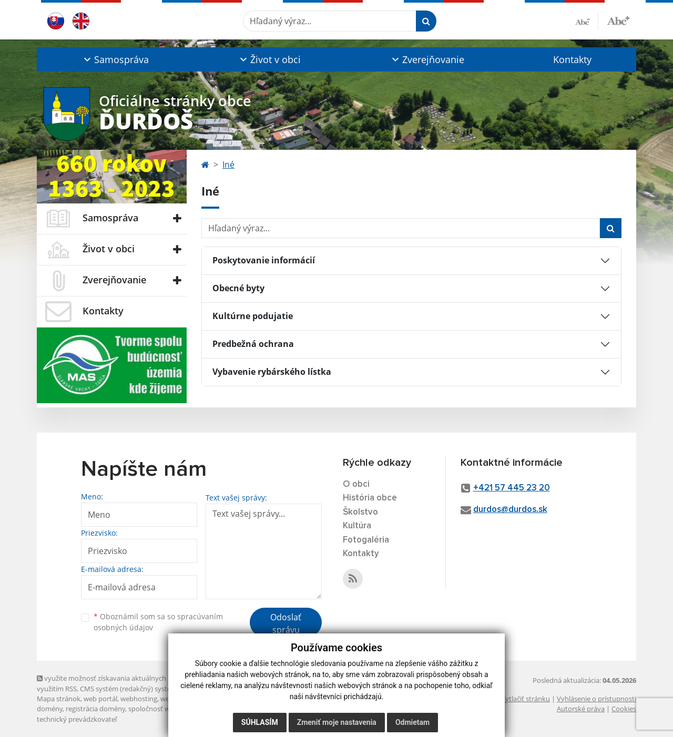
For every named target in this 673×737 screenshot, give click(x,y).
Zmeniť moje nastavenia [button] (336, 722)
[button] (115, 59)
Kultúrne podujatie (252, 316)
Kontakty (572, 59)
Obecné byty (238, 288)
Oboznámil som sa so (158, 621)
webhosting (138, 698)
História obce (370, 498)
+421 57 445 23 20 (511, 488)
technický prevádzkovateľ (77, 719)
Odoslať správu (285, 623)
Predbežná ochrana (253, 344)
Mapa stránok (58, 698)
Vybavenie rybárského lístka (271, 371)
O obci (356, 484)
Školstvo (360, 512)
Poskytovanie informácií (263, 260)
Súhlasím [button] (259, 722)
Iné (228, 164)
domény (50, 708)
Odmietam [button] (412, 722)
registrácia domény (95, 708)
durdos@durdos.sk (510, 509)
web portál (100, 698)
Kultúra (357, 525)
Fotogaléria (366, 540)
